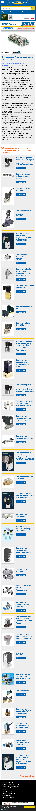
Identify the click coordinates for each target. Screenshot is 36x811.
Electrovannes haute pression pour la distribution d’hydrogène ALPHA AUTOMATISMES (24, 759)
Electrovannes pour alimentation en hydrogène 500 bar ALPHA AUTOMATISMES (25, 456)
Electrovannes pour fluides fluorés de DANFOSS (23, 604)
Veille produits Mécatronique (11, 786)
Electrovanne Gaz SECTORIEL (22, 570)
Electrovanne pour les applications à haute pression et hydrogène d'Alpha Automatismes (25, 388)
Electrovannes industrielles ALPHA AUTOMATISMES (23, 711)
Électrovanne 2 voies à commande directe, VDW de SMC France (24, 403)
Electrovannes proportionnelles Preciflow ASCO (22, 725)
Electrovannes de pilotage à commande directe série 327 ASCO (24, 636)
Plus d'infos (6, 809)
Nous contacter (7, 799)
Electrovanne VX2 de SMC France (23, 515)
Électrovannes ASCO (23, 691)
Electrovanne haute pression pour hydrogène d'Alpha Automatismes (23, 272)
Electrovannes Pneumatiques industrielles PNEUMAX (25, 550)
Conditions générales (8, 793)
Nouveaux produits (8, 784)
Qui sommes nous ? (8, 782)
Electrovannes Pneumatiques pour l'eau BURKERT (23, 418)
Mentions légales (7, 795)
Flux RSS (17, 784)
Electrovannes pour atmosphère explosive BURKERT (24, 213)
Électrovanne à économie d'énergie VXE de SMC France (23, 529)
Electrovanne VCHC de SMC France (24, 478)
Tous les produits (27, 776)
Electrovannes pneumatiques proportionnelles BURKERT (22, 363)
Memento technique (8, 788)
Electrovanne (6, 150)
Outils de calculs (7, 792)
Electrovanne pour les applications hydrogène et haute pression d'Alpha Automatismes (25, 161)
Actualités (5, 790)
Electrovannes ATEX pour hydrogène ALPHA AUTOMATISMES (25, 495)
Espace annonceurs (8, 797)
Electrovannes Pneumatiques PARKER (24, 437)
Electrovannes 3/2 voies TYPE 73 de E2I (25, 286)
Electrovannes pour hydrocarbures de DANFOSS (23, 176)
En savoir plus (21, 168)
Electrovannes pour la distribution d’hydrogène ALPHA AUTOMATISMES (24, 236)
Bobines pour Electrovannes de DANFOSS (22, 742)
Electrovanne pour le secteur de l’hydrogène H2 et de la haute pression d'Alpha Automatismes (25, 345)
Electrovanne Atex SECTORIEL (23, 189)
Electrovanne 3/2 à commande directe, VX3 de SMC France (23, 676)
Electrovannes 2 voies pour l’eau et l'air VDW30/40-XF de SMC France (24, 620)
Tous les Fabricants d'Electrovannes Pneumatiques (23, 588)
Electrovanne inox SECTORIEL (23, 324)
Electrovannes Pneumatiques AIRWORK (21, 257)
